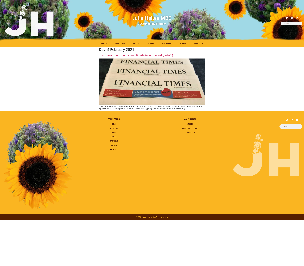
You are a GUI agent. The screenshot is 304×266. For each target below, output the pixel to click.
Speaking (167, 43)
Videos (150, 43)
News (136, 43)
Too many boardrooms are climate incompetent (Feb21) (136, 55)
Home (104, 43)
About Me (120, 43)
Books (183, 43)
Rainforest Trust (190, 128)
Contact (198, 43)
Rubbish (190, 124)
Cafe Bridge (190, 132)
